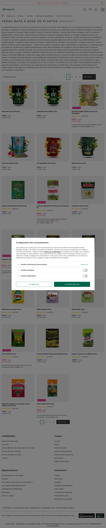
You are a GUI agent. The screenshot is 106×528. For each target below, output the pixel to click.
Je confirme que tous (72, 284)
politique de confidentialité (52, 251)
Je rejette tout (34, 284)
